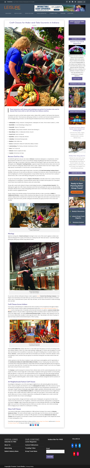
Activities (34, 25)
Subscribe (62, 13)
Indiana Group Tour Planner (42, 421)
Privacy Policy (29, 466)
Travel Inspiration (41, 13)
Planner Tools (53, 13)
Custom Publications (31, 445)
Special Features (29, 13)
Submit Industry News (11, 451)
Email (48, 448)
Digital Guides (18, 13)
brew (38, 296)
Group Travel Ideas (31, 451)
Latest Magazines (30, 442)
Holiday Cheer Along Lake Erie (77, 155)
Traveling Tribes (30, 448)
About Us (7, 445)
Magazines (8, 13)
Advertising (8, 448)
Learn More (70, 13)
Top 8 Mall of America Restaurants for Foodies (24, 1)
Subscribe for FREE (10, 442)
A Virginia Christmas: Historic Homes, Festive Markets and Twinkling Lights (77, 129)
